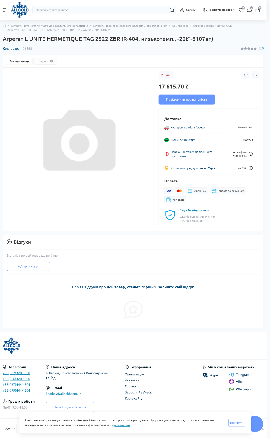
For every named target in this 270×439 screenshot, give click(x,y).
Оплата (130, 386)
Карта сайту (133, 398)
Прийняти (236, 422)
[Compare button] (255, 75)
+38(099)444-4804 (16, 390)
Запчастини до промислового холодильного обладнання (130, 25)
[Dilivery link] (250, 154)
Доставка (132, 380)
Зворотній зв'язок (138, 392)
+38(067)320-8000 (16, 373)
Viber (236, 381)
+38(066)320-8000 (16, 379)
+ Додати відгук (28, 266)
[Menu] (5, 10)
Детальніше (121, 425)
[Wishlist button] (246, 75)
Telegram (239, 375)
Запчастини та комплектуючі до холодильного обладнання (49, 25)
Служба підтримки (194, 210)
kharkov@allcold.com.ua (63, 394)
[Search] (172, 10)
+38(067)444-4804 (16, 385)
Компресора (180, 25)
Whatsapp (240, 389)
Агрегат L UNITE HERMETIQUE (212, 25)
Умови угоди (134, 374)
